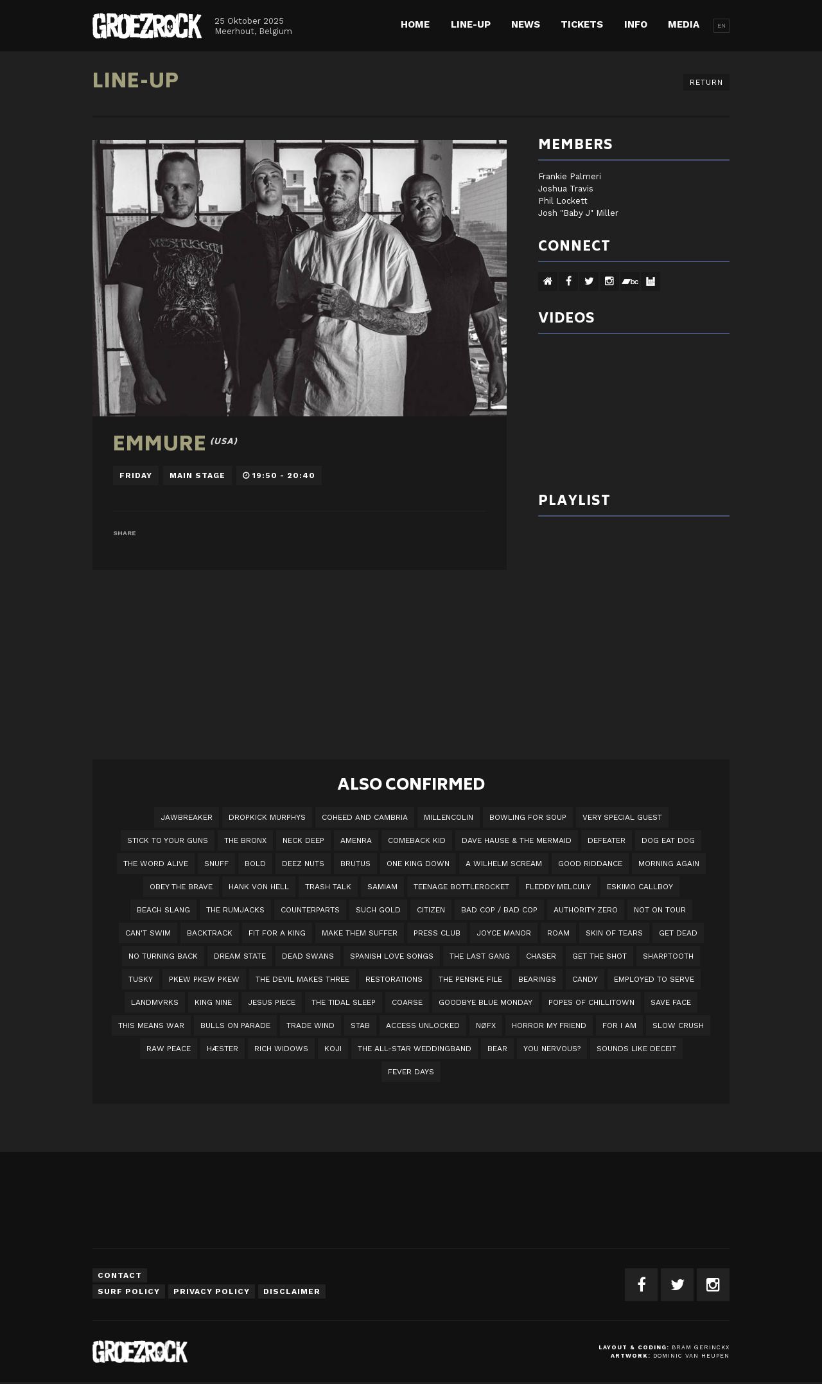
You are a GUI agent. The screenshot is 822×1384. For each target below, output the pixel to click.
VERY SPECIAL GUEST (622, 817)
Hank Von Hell (259, 886)
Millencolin (448, 817)
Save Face (671, 1002)
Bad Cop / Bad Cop (499, 909)
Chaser (541, 956)
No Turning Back (163, 956)
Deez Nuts (303, 863)
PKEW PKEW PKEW (204, 979)
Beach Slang (163, 909)
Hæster (222, 1048)
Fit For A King (277, 932)
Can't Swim (148, 932)
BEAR (497, 1048)
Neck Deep (303, 840)
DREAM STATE (240, 956)
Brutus (355, 863)
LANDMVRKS (155, 1002)
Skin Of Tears (614, 932)
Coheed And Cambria (365, 817)
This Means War (151, 1025)
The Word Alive (155, 863)
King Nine (213, 1002)
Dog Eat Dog (668, 840)
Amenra (356, 840)
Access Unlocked (423, 1025)
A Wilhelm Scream (504, 863)
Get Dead (678, 932)
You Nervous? (552, 1048)
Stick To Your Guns (167, 840)
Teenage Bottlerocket (461, 886)
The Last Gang (480, 956)
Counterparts (310, 909)
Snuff (216, 863)
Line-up (471, 24)
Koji (333, 1048)
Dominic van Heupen (691, 1356)
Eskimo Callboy (640, 886)
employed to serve (654, 979)
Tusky (140, 979)
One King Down (418, 863)
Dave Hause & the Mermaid (517, 840)
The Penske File (470, 979)
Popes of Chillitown (591, 1002)
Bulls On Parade (235, 1025)
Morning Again (668, 863)
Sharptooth (668, 956)
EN (721, 25)
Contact (120, 1275)
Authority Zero (586, 909)
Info (635, 24)
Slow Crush (678, 1025)
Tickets (582, 24)
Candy (585, 979)
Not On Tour (660, 909)
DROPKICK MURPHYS (267, 817)
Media (683, 24)
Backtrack (209, 932)
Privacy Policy (211, 1291)
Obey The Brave (181, 886)
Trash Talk (328, 886)
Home (415, 24)
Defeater (606, 840)
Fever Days (411, 1071)
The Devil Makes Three (302, 979)
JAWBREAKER (187, 817)
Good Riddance (590, 863)
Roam (558, 932)
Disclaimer (291, 1291)
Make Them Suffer (360, 932)
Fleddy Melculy (558, 886)
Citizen (431, 909)
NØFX (486, 1025)
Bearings (537, 979)
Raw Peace (168, 1048)
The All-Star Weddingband (414, 1048)
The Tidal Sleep (343, 1002)
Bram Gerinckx (701, 1347)
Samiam (382, 886)
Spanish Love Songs (391, 956)
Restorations (394, 979)
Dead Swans (308, 956)
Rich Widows (281, 1048)
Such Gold (378, 909)
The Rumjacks (235, 909)
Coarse (407, 1002)
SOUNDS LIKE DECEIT (636, 1048)
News (525, 24)
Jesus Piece (271, 1002)
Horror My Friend (549, 1025)
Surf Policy (129, 1291)
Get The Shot (599, 956)
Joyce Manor (504, 932)
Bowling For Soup (527, 817)
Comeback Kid (417, 840)
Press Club (437, 932)
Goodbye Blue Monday (485, 1002)
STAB (360, 1025)
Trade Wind (310, 1025)
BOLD (255, 863)
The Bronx (245, 840)
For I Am (619, 1025)
